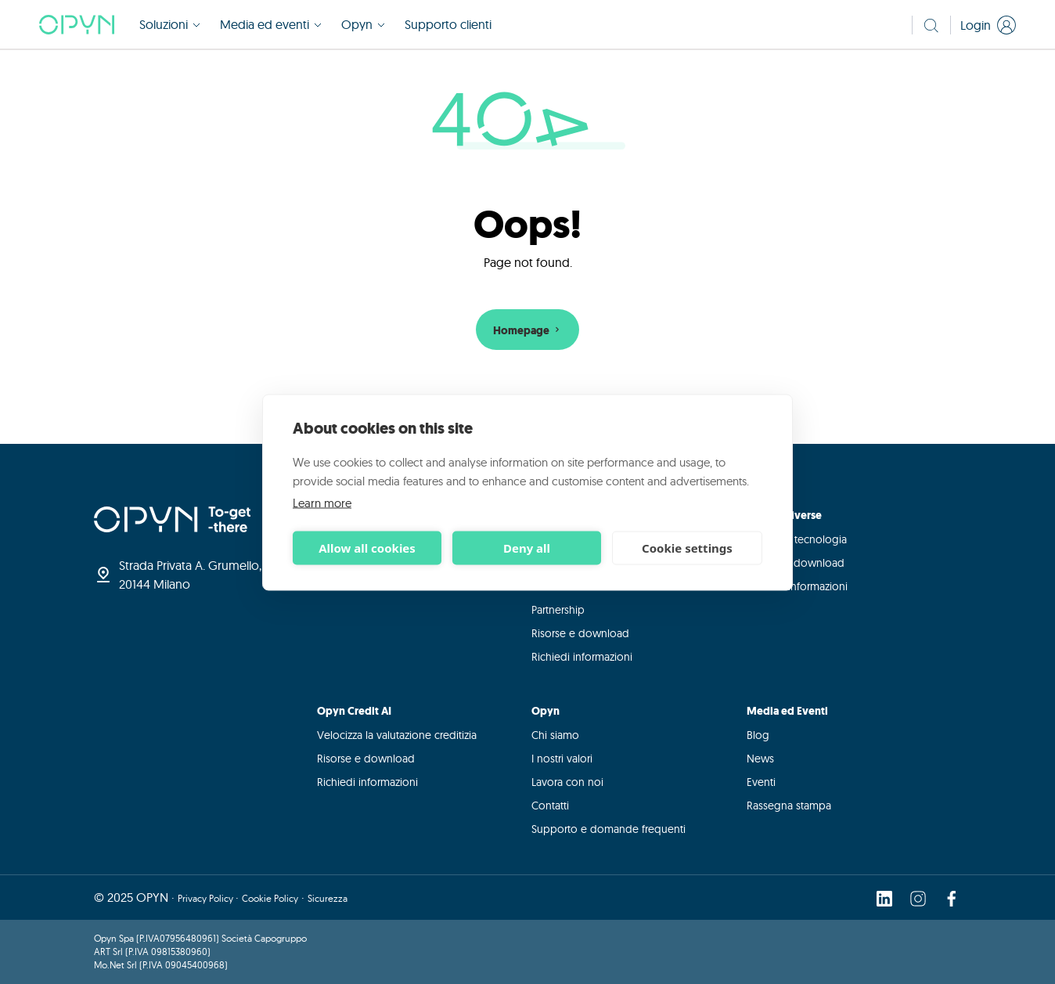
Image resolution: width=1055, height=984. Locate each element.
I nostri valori (561, 759)
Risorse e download (580, 633)
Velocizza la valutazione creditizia (397, 735)
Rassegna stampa (789, 805)
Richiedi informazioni (581, 657)
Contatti (550, 805)
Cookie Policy (270, 898)
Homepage (528, 330)
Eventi (761, 782)
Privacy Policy (207, 898)
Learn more (322, 502)
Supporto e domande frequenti (608, 829)
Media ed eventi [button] (271, 25)
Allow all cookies (367, 548)
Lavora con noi (567, 782)
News (760, 759)
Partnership (558, 610)
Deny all (526, 548)
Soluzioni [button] (170, 25)
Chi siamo (555, 735)
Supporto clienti (448, 25)
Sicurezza (327, 898)
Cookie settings (687, 548)
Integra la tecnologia (797, 539)
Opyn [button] (363, 25)
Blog (758, 735)
